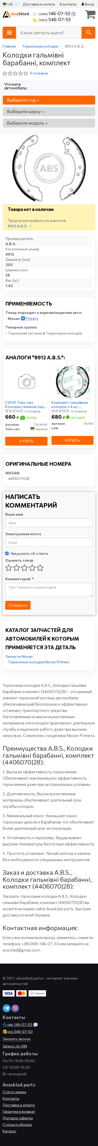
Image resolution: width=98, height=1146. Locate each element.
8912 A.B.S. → (20, 226)
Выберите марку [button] (25, 111)
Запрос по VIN (15, 1046)
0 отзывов (39, 73)
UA (8, 4)
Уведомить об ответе (26, 553)
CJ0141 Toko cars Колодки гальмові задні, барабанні (26, 404)
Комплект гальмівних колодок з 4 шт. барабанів (69, 404)
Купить (26, 441)
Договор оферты (18, 1118)
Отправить (18, 605)
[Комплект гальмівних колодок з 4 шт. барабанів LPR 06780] (72, 381)
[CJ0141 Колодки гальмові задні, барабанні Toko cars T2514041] (26, 381)
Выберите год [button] (23, 100)
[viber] (6, 1008)
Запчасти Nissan (19, 656)
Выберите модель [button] (27, 123)
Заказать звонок (17, 1038)
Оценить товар (19, 560)
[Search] (88, 33)
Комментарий (19, 579)
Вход (88, 4)
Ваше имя (14, 514)
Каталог (9, 1131)
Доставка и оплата (39, 4)
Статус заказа (14, 1092)
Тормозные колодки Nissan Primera (38, 662)
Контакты (68, 4)
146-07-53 (52, 13)
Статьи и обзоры (17, 1124)
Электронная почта (23, 534)
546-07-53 (52, 19)
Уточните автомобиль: (15, 86)
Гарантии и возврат (19, 1111)
